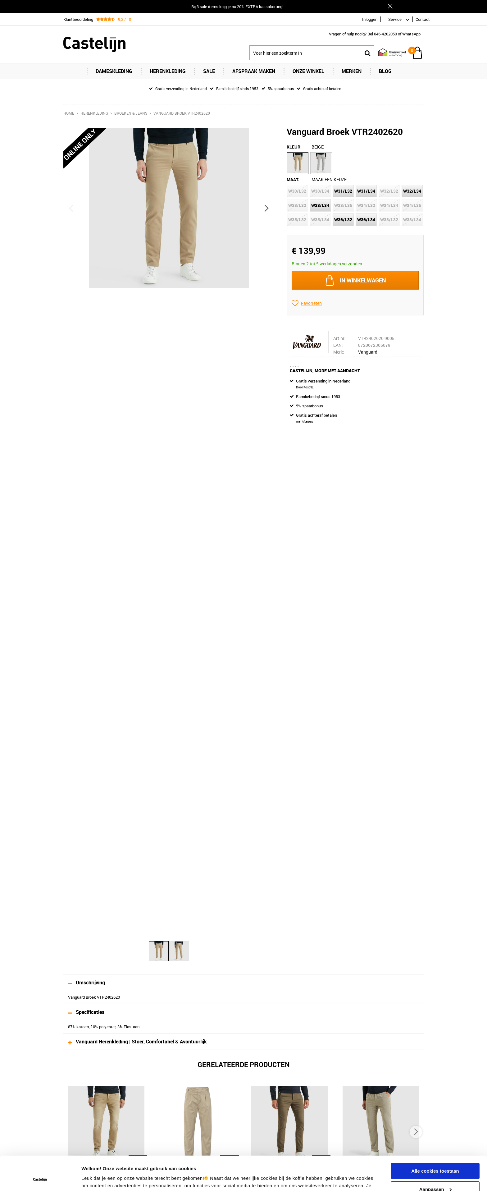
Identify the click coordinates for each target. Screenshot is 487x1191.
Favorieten (311, 303)
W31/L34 (366, 191)
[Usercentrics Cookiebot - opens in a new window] (40, 1179)
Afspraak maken (253, 71)
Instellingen (94, 1178)
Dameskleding (114, 71)
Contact (423, 19)
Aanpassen (435, 1157)
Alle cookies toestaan (435, 1139)
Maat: (293, 179)
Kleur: (294, 147)
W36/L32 (343, 219)
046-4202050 (385, 34)
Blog (385, 71)
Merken (352, 71)
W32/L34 (412, 191)
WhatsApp (411, 34)
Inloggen (369, 19)
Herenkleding (168, 71)
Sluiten (390, 6)
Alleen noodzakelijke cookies (435, 1175)
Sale (209, 71)
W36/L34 (366, 219)
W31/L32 (343, 191)
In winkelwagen (363, 280)
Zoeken (367, 53)
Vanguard (367, 352)
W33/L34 (320, 205)
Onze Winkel (308, 71)
